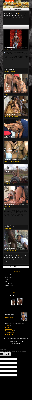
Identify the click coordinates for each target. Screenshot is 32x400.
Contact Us (19, 338)
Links (27, 338)
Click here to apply (9, 317)
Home (5, 338)
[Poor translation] (7, 354)
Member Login (25, 1)
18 (7, 17)
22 (19, 17)
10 (7, 15)
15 (21, 15)
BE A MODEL (8, 287)
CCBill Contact (8, 329)
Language (9, 1)
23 (22, 17)
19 (10, 17)
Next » (6, 20)
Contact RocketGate (9, 330)
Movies (6, 276)
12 (12, 15)
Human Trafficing (9, 334)
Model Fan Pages (9, 277)
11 (10, 15)
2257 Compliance (11, 338)
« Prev (6, 13)
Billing (23, 338)
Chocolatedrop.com (9, 285)
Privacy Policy (8, 281)
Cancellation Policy (9, 332)
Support (7, 279)
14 (18, 15)
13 (15, 15)
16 (24, 15)
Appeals (7, 327)
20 (13, 17)
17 (4, 17)
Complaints (7, 325)
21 (16, 17)
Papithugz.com (8, 283)
